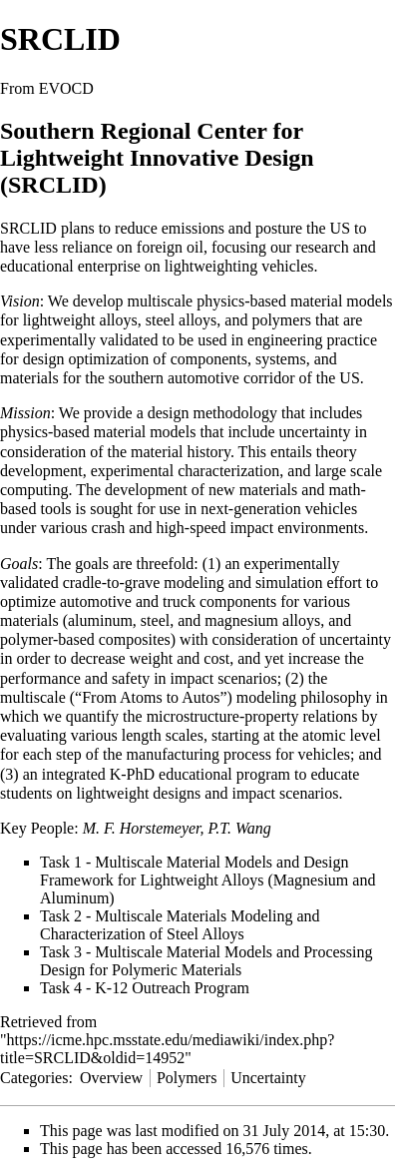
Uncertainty (268, 1077)
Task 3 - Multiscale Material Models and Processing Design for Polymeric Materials (206, 960)
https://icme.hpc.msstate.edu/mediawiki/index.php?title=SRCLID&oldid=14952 (167, 1048)
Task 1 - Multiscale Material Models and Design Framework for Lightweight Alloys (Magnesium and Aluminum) (207, 880)
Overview (111, 1077)
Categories (34, 1077)
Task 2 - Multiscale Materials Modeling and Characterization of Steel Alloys (180, 924)
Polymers (186, 1077)
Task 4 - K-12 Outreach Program (144, 987)
